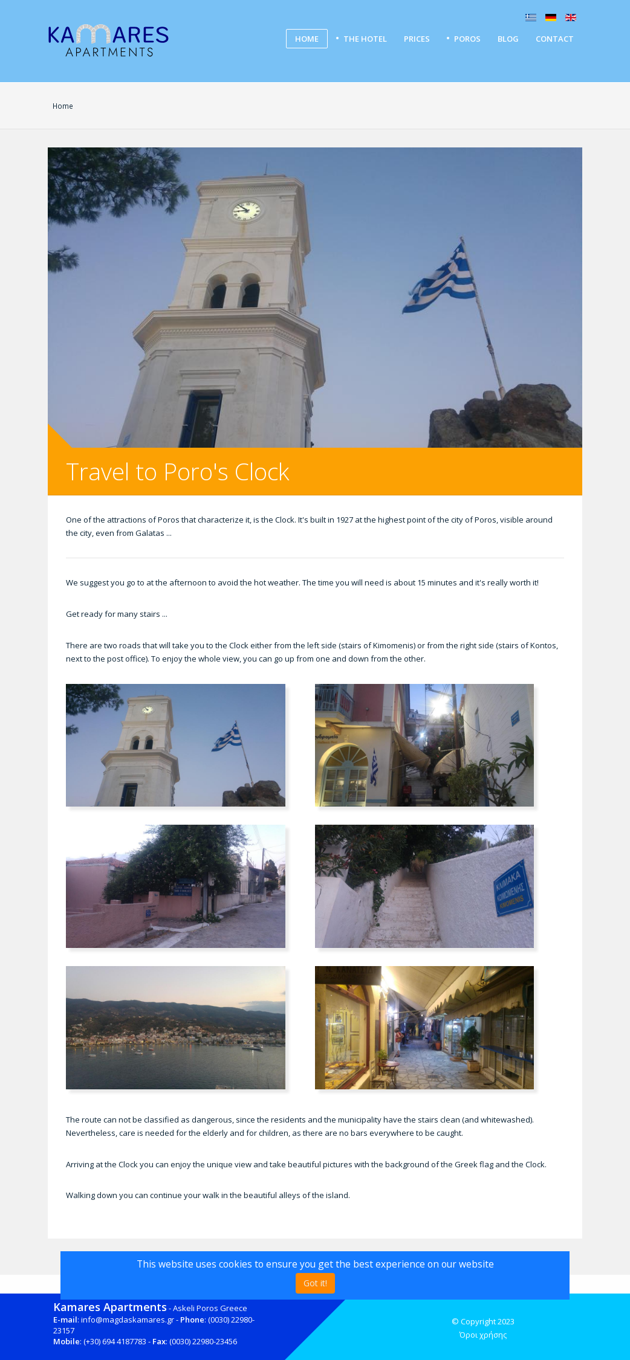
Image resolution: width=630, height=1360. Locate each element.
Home (307, 38)
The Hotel (365, 38)
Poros (467, 38)
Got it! (315, 1283)
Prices (417, 38)
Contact (555, 38)
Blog (508, 38)
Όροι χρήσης (483, 1334)
